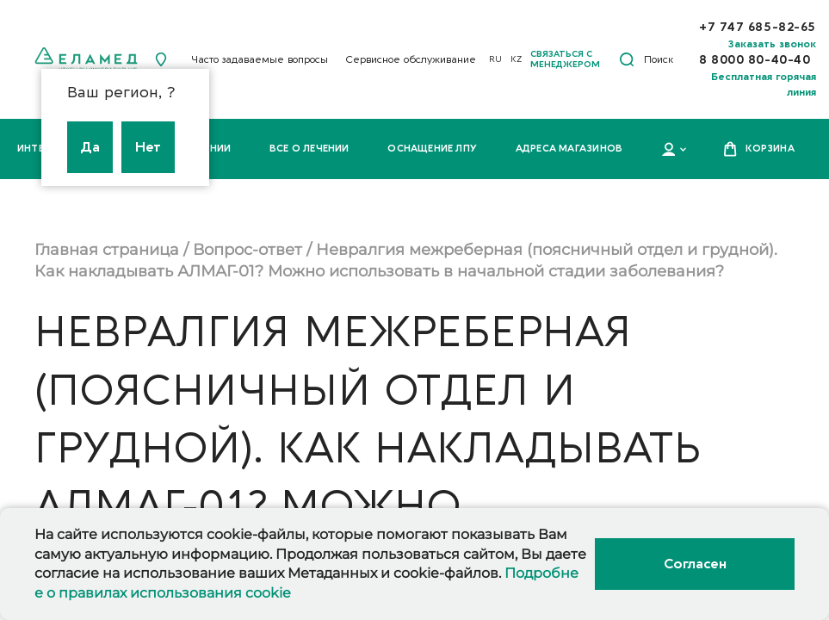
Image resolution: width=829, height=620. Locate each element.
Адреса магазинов (569, 148)
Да (90, 147)
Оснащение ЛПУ (432, 148)
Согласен (695, 564)
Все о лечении (309, 148)
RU (495, 59)
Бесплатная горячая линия (763, 84)
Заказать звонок (772, 44)
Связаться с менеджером (565, 59)
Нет (148, 147)
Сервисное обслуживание (410, 59)
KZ (516, 59)
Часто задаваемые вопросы (259, 59)
